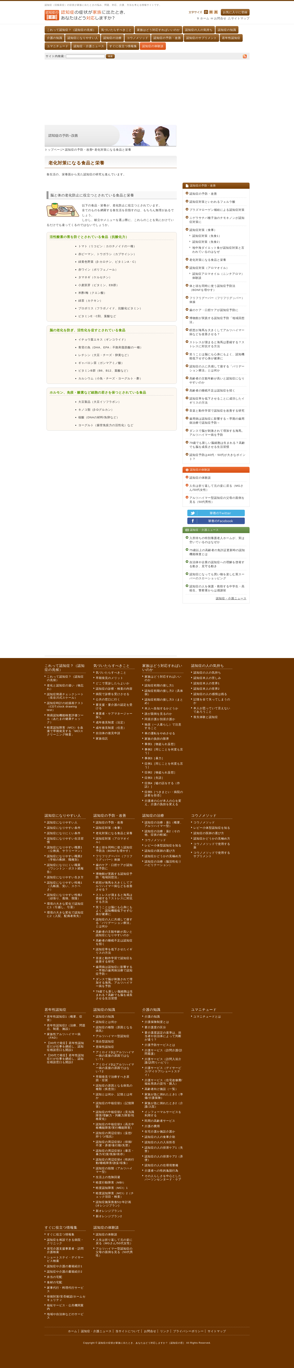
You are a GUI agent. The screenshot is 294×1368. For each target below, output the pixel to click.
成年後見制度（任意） (111, 727)
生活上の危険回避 (108, 1177)
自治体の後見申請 (108, 733)
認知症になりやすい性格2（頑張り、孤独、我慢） (64, 896)
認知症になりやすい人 (82, 37)
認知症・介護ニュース (89, 46)
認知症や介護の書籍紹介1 (64, 1266)
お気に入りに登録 (235, 12)
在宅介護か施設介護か (160, 1131)
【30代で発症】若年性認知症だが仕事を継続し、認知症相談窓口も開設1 (65, 1046)
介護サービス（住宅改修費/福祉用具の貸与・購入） (163, 1081)
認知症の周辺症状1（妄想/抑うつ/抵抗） (114, 1134)
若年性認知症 (231, 37)
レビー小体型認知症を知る (163, 845)
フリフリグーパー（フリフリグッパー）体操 (217, 300)
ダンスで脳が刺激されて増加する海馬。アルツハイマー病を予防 (217, 432)
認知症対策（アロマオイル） (209, 267)
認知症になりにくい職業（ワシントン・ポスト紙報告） (65, 868)
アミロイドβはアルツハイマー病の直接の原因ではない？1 (115, 1055)
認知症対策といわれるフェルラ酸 (212, 201)
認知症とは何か (106, 1021)
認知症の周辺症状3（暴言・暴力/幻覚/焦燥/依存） (115, 1152)
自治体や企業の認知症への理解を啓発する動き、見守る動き (217, 564)
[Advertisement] (147, 90)
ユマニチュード (57, 46)
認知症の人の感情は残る (210, 694)
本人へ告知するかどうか (161, 708)
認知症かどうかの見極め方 (163, 856)
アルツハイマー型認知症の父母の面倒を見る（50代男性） (217, 499)
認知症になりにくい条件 (64, 833)
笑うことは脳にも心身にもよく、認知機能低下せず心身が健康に (217, 356)
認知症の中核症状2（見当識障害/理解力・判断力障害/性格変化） (115, 1115)
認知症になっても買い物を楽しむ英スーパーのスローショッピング (217, 576)
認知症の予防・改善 (167, 37)
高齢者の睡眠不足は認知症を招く (212, 390)
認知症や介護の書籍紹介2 (64, 1271)
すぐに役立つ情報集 (123, 46)
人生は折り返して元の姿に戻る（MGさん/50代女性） (216, 487)
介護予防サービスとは (160, 1044)
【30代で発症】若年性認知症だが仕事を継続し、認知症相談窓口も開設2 (65, 1059)
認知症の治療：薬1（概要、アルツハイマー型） (164, 824)
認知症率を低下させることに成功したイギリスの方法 (217, 400)
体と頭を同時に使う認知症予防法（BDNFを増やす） (212, 287)
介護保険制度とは (157, 1021)
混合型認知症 (105, 1041)
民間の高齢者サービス (160, 1120)
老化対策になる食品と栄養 (207, 259)
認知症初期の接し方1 (159, 685)
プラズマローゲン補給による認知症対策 (217, 209)
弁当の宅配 (54, 1277)
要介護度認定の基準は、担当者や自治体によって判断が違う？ (163, 1036)
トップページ (54, 149)
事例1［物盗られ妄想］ (161, 744)
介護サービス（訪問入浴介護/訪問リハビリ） (163, 1060)
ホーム (204, 18)
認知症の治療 (112, 37)
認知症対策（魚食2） (207, 241)
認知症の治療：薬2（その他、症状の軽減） (162, 833)
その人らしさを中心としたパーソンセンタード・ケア (163, 1177)
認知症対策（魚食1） (207, 235)
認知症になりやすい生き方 (65, 877)
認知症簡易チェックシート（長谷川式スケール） (65, 696)
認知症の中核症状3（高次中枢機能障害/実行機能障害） (115, 1126)
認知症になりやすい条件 (64, 827)
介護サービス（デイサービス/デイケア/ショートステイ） (163, 1071)
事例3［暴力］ (155, 758)
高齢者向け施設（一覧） (161, 1089)
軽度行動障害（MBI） (111, 1182)
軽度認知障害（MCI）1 (112, 1187)
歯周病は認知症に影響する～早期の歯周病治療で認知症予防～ (217, 420)
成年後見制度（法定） (111, 722)
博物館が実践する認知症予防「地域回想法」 (217, 320)
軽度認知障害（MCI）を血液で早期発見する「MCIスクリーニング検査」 (65, 731)
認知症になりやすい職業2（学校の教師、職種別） (64, 857)
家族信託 (102, 738)
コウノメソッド (137, 37)
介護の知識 (54, 37)
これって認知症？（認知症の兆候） (71, 29)
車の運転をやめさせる (160, 733)
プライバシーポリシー (188, 1331)
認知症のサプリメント (201, 37)
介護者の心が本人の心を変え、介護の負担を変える (163, 802)
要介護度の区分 (155, 1027)
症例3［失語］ (155, 777)
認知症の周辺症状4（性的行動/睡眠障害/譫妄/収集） (115, 1161)
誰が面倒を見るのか (158, 713)
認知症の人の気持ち (199, 29)
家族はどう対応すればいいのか (158, 29)
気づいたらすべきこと (116, 29)
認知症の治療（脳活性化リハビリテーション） (163, 863)
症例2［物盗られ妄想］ (161, 772)
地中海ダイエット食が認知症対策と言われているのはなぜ (218, 249)
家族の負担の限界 (157, 738)
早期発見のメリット (109, 677)
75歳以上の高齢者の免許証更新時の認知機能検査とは (217, 552)
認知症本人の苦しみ (207, 677)
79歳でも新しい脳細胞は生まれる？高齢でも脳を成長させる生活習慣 (217, 444)
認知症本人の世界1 (206, 683)
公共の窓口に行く (108, 699)
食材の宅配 (54, 1282)
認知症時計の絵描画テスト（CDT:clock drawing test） (65, 706)
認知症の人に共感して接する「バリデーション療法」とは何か (217, 368)
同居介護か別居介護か (160, 719)
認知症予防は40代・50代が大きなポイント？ (217, 456)
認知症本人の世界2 (206, 688)
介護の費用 (152, 1126)
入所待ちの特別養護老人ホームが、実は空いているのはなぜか (217, 540)
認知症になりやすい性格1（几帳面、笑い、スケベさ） (64, 886)
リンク (164, 1331)
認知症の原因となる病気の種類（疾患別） (114, 1087)
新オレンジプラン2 (109, 1216)
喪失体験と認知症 (205, 717)
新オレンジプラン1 (109, 1210)
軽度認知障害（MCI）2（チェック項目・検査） (115, 1195)
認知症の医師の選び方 (160, 850)
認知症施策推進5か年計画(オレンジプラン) (113, 1203)
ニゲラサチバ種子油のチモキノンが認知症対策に (217, 219)
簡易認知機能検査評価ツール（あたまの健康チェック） (65, 719)
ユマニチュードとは (207, 1016)
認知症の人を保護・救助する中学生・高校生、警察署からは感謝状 (217, 588)
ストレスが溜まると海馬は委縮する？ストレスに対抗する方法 (217, 344)
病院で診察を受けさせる (112, 694)
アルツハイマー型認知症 (112, 1036)
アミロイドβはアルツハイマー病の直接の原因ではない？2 (115, 1068)
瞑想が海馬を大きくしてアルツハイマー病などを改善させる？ (217, 332)
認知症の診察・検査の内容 (114, 688)
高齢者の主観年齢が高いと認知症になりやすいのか (217, 380)
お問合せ (220, 18)
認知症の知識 (227, 29)
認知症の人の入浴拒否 (160, 1142)
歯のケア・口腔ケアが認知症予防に (213, 310)
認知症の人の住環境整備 (161, 1165)
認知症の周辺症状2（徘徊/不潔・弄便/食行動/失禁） (114, 1143)
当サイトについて (127, 1331)
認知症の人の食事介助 (160, 1136)
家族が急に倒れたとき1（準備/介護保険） (164, 1096)
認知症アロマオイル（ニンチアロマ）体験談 (218, 275)
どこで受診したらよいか (112, 683)
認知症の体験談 (153, 46)
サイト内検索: (55, 56)
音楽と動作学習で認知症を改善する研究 (217, 410)
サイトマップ (240, 18)
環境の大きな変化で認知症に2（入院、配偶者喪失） (65, 914)
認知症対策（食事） (203, 229)
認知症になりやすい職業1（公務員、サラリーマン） (65, 849)
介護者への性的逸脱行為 (161, 1170)
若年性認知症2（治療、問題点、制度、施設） (66, 1027)
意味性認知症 (105, 1046)
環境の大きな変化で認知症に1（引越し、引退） (65, 905)
